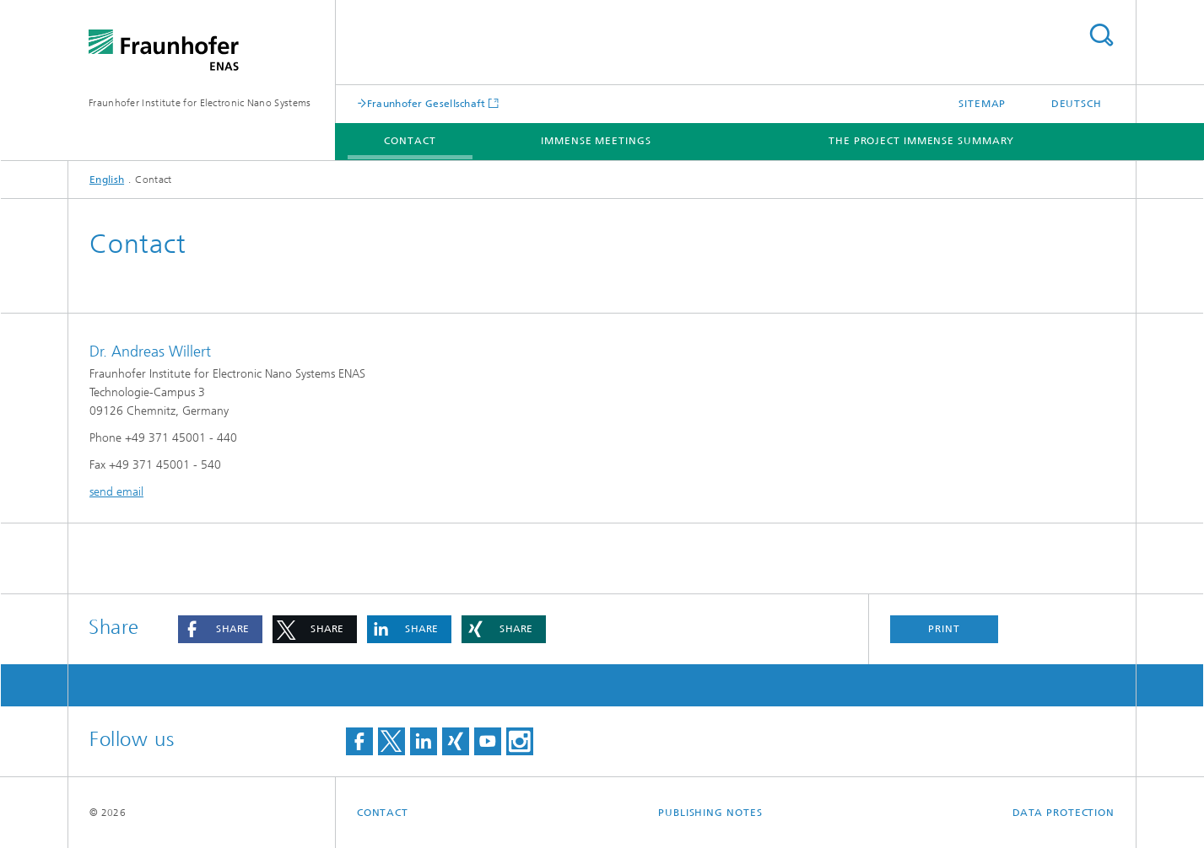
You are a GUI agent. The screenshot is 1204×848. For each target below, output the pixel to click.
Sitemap (982, 104)
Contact (409, 141)
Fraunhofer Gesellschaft (426, 103)
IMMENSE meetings (596, 141)
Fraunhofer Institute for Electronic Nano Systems (199, 103)
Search (1101, 35)
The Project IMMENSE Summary (921, 141)
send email (116, 492)
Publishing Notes (710, 812)
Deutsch (1076, 104)
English (106, 179)
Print (944, 629)
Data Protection (1063, 812)
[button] (220, 629)
